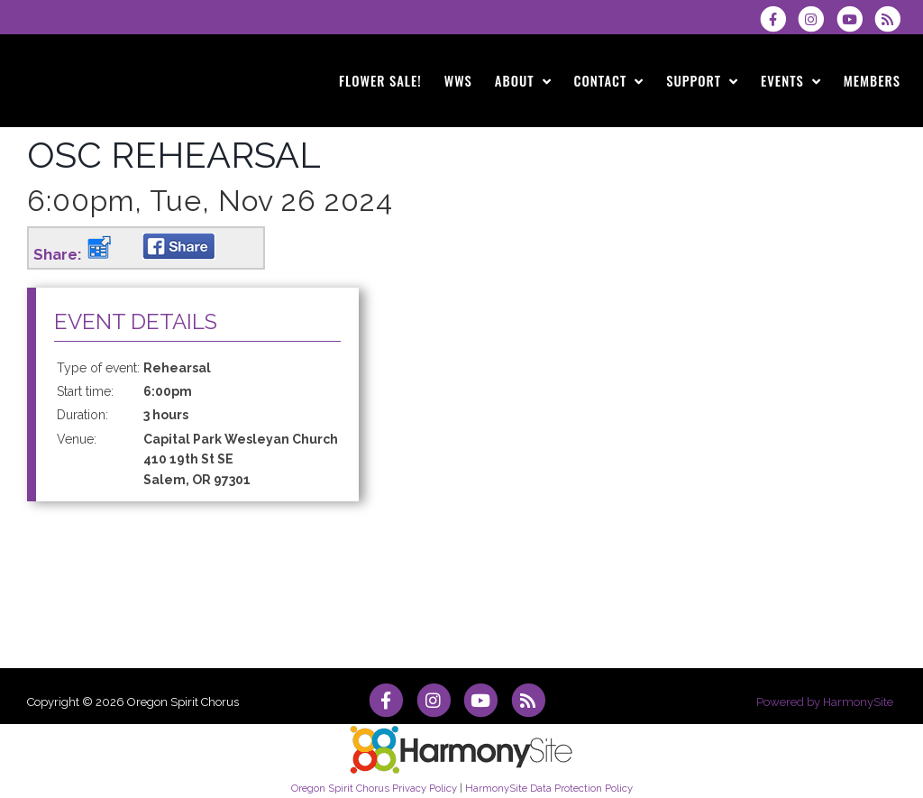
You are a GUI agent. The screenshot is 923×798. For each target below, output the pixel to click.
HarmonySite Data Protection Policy (549, 788)
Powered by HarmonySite (824, 702)
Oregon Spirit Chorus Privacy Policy (374, 788)
